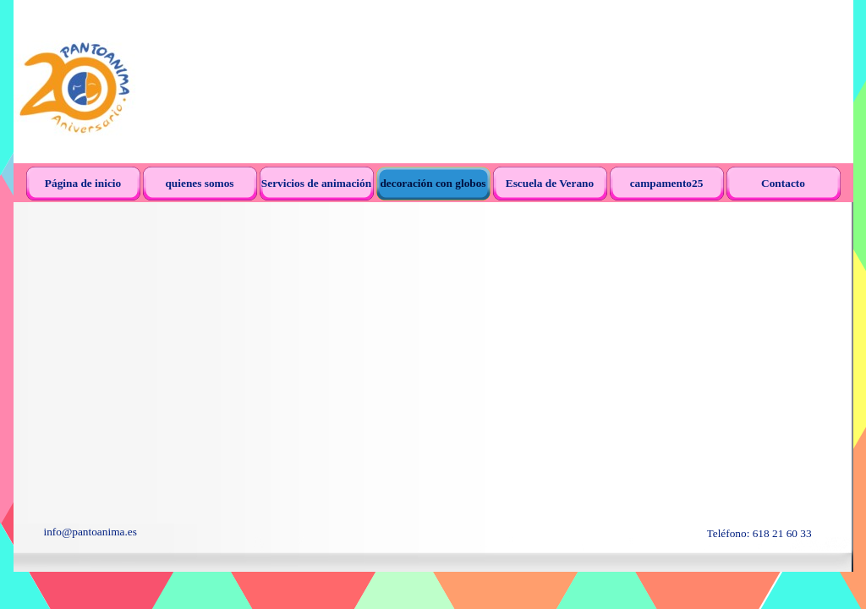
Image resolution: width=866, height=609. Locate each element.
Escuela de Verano (550, 183)
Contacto (783, 183)
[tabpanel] (174, 532)
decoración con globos (432, 183)
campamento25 (667, 183)
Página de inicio (83, 183)
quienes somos (199, 183)
